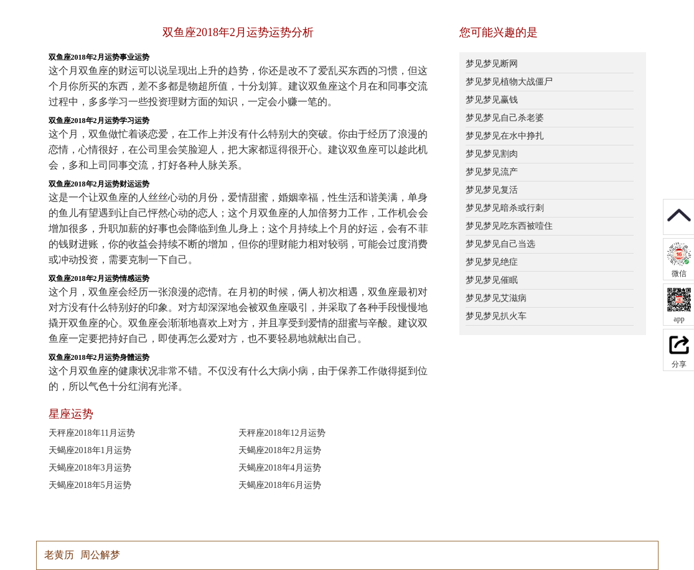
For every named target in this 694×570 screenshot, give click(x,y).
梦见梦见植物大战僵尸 (509, 81)
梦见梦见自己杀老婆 (505, 117)
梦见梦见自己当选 (500, 244)
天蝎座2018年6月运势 (279, 485)
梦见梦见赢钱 (492, 99)
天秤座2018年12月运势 (282, 433)
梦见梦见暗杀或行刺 (505, 208)
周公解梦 (100, 554)
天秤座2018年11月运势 (92, 433)
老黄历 (59, 554)
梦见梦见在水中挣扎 (505, 135)
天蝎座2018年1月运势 (90, 450)
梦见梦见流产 (492, 172)
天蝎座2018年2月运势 (279, 450)
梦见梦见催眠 (492, 280)
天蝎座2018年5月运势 (90, 485)
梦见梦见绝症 (492, 262)
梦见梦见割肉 (492, 154)
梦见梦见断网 (492, 63)
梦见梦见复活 (492, 190)
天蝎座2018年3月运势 (90, 467)
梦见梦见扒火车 (496, 316)
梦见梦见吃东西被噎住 (509, 226)
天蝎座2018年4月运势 (279, 467)
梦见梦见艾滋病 (496, 298)
